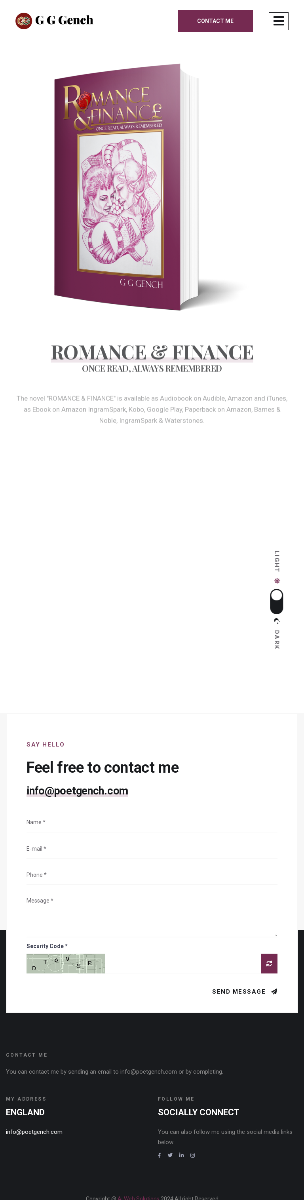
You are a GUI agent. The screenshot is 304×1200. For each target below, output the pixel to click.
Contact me (215, 21)
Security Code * (47, 904)
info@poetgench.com (77, 749)
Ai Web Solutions (139, 1157)
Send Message (240, 950)
